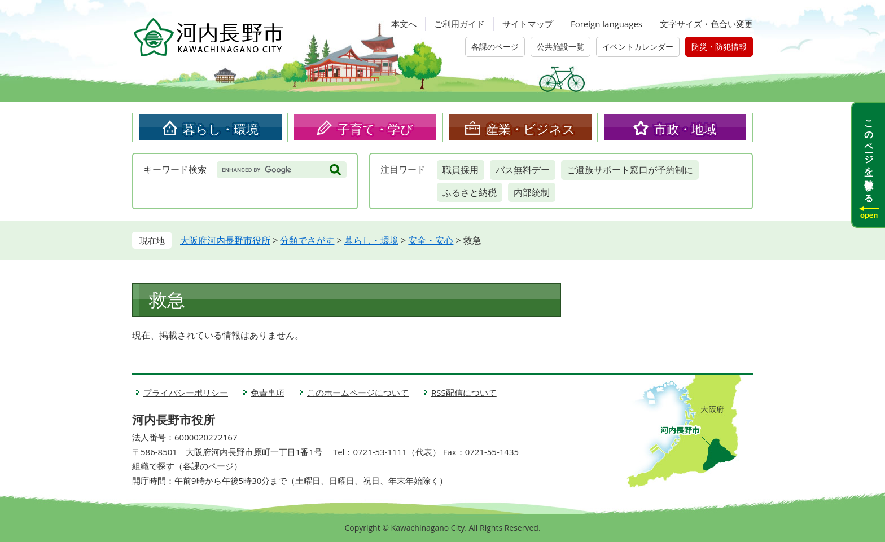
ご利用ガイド (459, 23)
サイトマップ (527, 23)
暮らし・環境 (221, 128)
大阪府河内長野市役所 (225, 240)
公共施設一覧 (560, 46)
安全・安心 (430, 240)
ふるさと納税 (469, 192)
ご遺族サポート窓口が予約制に (630, 170)
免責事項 (267, 392)
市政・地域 (685, 128)
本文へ (404, 23)
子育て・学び (375, 128)
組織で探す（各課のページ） (187, 466)
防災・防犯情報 (719, 46)
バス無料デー (523, 170)
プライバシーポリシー (185, 392)
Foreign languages (606, 23)
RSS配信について (464, 392)
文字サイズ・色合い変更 (706, 23)
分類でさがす (307, 240)
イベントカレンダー (637, 46)
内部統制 (532, 192)
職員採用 (460, 170)
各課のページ (495, 46)
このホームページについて (358, 392)
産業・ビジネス (530, 128)
